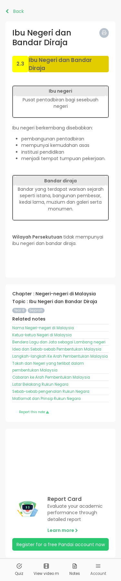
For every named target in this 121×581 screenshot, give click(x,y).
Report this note (34, 412)
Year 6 (19, 310)
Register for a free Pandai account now (60, 544)
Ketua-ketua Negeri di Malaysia (42, 335)
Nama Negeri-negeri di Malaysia (43, 328)
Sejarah (36, 310)
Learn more (62, 530)
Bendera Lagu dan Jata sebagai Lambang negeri (59, 342)
